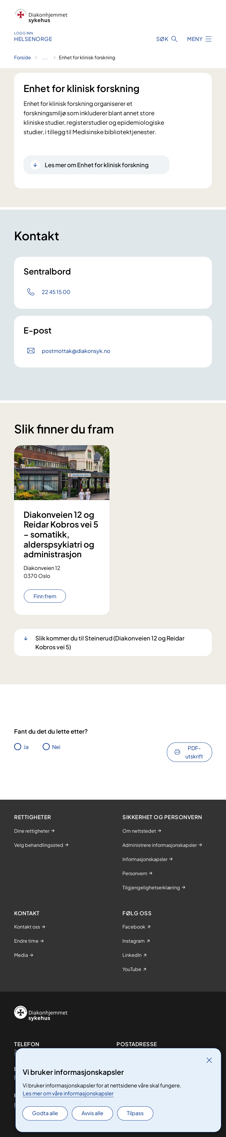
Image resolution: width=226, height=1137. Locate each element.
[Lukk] (209, 1060)
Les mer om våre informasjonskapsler (68, 1093)
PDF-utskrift (194, 752)
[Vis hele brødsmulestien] (44, 57)
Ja (26, 746)
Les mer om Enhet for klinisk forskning (97, 164)
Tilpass (135, 1113)
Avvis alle (92, 1113)
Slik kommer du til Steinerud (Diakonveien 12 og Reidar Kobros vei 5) (110, 642)
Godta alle (45, 1113)
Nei (56, 746)
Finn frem (45, 596)
